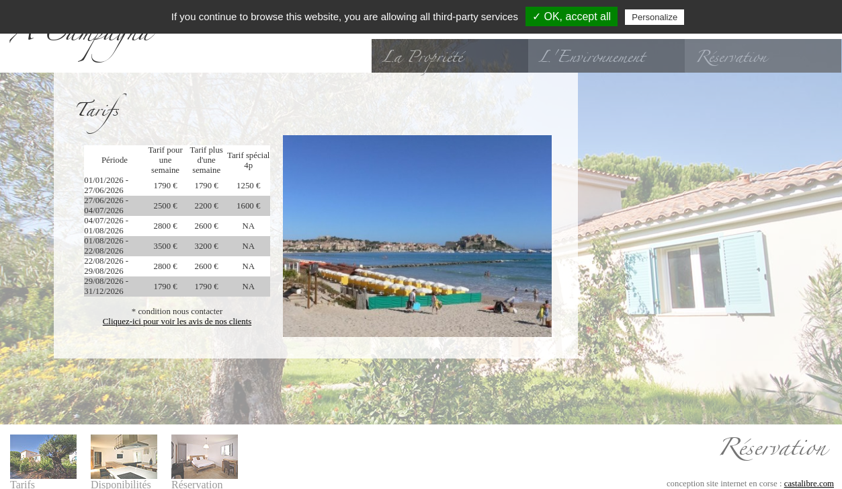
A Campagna (80, 36)
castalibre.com (809, 479)
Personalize (654, 17)
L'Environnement (591, 57)
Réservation (730, 57)
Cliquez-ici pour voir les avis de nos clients (177, 321)
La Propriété (422, 57)
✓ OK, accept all (571, 16)
